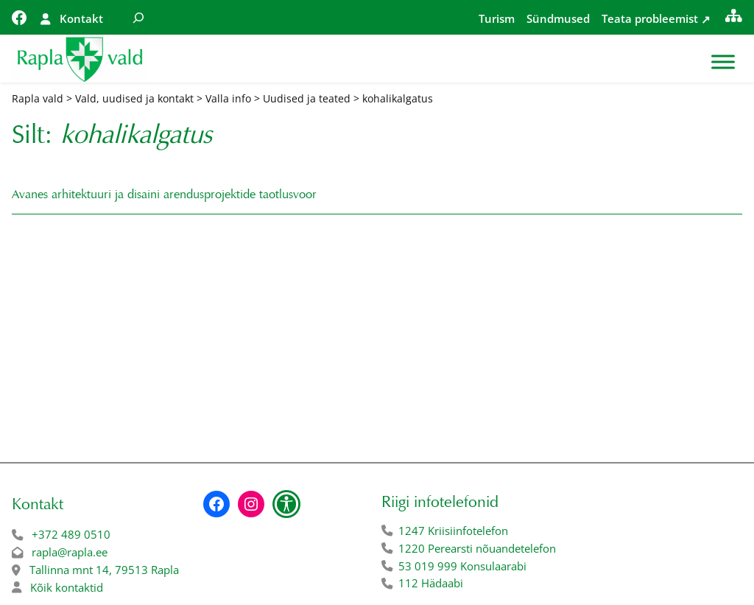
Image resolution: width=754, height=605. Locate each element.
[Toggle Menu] (723, 62)
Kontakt (81, 19)
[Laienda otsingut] (138, 17)
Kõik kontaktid (66, 587)
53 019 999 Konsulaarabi (462, 566)
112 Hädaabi (430, 583)
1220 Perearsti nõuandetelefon (477, 548)
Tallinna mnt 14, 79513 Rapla (104, 570)
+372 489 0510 (71, 534)
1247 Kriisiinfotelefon (453, 531)
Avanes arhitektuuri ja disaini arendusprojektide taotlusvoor (164, 194)
